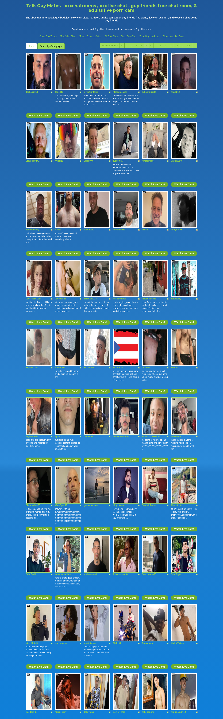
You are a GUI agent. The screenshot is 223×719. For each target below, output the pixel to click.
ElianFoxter (176, 642)
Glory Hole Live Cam (173, 36)
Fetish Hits (109, 711)
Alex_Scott (176, 384)
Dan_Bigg (176, 436)
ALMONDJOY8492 (151, 333)
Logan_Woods (62, 642)
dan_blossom (61, 487)
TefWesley (176, 229)
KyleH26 (59, 126)
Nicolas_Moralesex (93, 642)
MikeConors (148, 539)
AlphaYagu (89, 591)
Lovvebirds (60, 229)
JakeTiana (89, 539)
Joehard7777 (61, 281)
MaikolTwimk (177, 487)
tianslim (59, 591)
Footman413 (119, 178)
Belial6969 (176, 333)
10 (171, 45)
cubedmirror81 (149, 75)
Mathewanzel (90, 436)
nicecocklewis (149, 229)
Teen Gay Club (128, 36)
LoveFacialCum (33, 229)
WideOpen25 (61, 384)
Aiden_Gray (60, 539)
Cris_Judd (31, 436)
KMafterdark (148, 126)
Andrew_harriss (34, 642)
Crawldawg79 (32, 126)
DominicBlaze (149, 384)
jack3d (58, 178)
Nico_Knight (32, 487)
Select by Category (51, 46)
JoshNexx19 (32, 75)
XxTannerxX (90, 281)
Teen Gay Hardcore (149, 36)
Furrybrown (177, 178)
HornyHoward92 (121, 333)
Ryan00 (58, 333)
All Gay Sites (111, 36)
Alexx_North (177, 591)
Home (31, 46)
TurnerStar (118, 126)
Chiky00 (117, 487)
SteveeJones (148, 642)
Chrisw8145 (177, 126)
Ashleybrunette (120, 436)
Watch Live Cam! (39, 98)
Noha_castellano (63, 436)
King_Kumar (119, 384)
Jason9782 (89, 178)
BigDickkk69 (32, 281)
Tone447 (59, 75)
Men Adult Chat (67, 36)
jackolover (31, 591)
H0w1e (174, 281)
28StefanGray (32, 178)
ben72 (145, 178)
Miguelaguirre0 (178, 539)
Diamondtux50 (33, 384)
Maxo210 (175, 75)
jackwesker (147, 591)
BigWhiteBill (32, 333)
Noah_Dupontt (120, 591)
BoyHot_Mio (119, 539)
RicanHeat (118, 281)
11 (177, 45)
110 (188, 45)
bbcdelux (88, 333)
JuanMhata (147, 487)
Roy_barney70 (149, 436)
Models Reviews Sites (90, 36)
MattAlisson (90, 487)
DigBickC (117, 642)
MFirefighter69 (91, 75)
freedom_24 (31, 539)
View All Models (110, 45)
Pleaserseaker (120, 75)
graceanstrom (91, 384)
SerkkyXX (88, 126)
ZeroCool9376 (91, 229)
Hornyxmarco (119, 229)
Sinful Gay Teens (47, 36)
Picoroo (146, 281)
